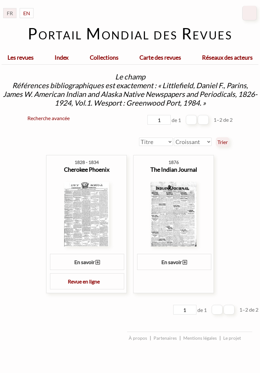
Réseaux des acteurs (227, 57)
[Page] (159, 120)
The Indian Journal (173, 169)
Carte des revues (160, 57)
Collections (104, 57)
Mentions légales (200, 338)
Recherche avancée (48, 118)
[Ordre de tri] (193, 142)
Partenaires (165, 338)
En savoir (87, 262)
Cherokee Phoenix (86, 169)
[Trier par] (156, 142)
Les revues (20, 57)
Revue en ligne (87, 281)
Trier (222, 142)
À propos (138, 338)
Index (61, 57)
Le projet (232, 338)
